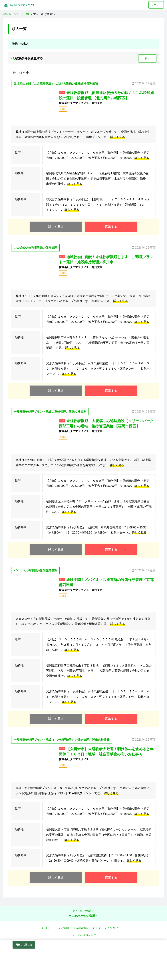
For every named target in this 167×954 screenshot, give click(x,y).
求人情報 (63, 928)
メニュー (156, 5)
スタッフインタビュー (109, 928)
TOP (47, 928)
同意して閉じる (23, 944)
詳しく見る (117, 137)
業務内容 (82, 928)
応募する (111, 227)
